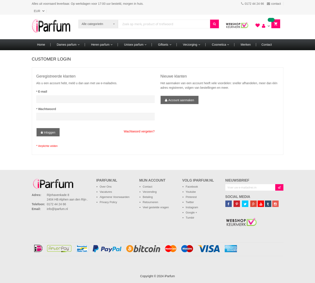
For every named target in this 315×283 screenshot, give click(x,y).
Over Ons (106, 186)
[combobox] (164, 24)
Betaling (148, 197)
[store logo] (51, 27)
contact (274, 3)
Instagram (192, 207)
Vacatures (106, 191)
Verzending (150, 191)
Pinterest (191, 197)
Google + (191, 212)
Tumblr (190, 217)
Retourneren (150, 202)
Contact (147, 186)
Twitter (190, 202)
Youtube (191, 191)
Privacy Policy (108, 202)
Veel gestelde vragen (156, 207)
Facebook (192, 186)
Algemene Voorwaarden (115, 197)
